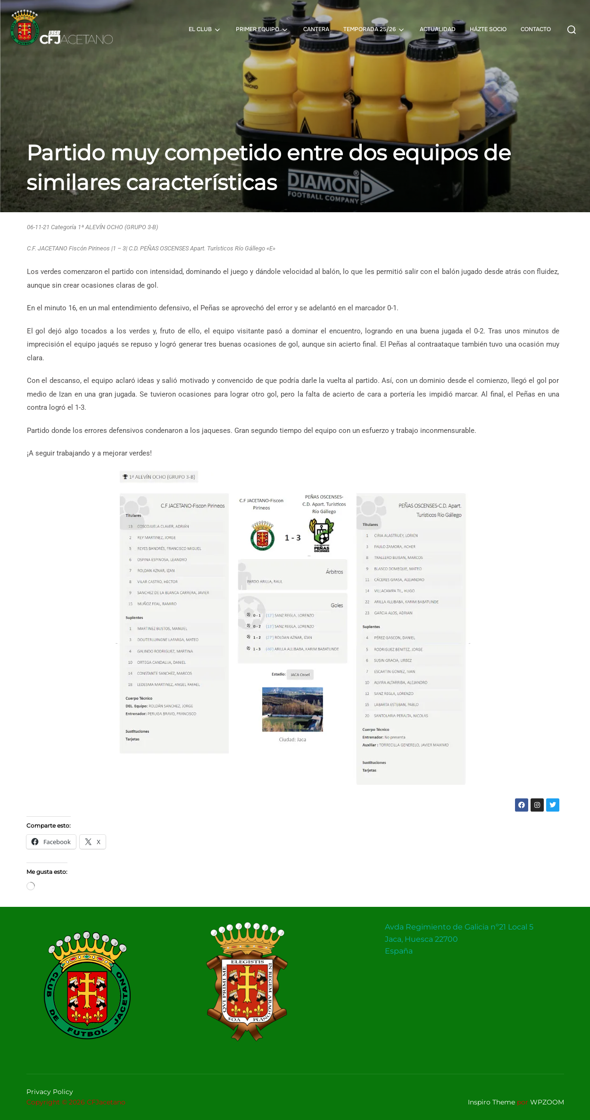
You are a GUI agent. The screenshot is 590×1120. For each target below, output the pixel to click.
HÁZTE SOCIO (488, 29)
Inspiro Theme (491, 1102)
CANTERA (316, 29)
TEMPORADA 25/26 (374, 29)
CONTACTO (536, 29)
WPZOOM (547, 1102)
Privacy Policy (49, 1091)
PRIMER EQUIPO (262, 29)
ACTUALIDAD (438, 29)
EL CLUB (205, 29)
